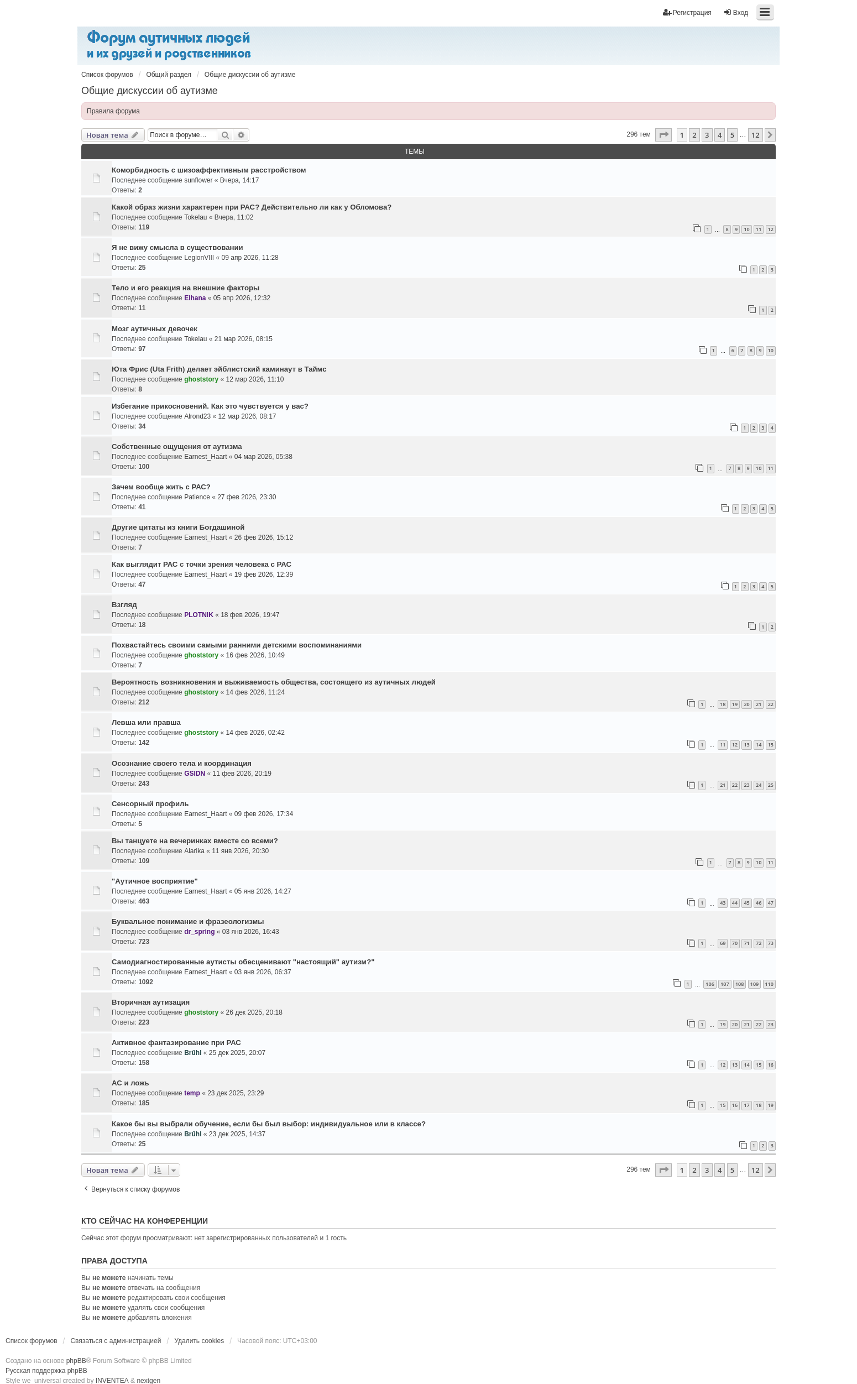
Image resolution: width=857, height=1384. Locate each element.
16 (771, 1064)
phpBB (76, 1361)
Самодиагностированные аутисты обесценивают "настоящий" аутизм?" (243, 962)
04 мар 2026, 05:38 (263, 457)
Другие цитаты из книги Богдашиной (178, 527)
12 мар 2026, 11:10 (255, 379)
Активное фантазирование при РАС (176, 1042)
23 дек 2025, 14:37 (237, 1134)
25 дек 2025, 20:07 (237, 1053)
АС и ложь (130, 1083)
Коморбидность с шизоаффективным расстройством (209, 170)
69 (722, 943)
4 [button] (720, 135)
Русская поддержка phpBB (46, 1371)
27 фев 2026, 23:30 (246, 497)
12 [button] (755, 135)
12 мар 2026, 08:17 (247, 416)
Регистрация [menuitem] (687, 12)
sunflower (198, 180)
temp (192, 1093)
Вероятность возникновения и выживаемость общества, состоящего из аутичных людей (274, 682)
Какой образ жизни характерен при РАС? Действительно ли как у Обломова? (251, 207)
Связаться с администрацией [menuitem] (115, 1341)
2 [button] (694, 135)
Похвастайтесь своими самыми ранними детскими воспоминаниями (237, 645)
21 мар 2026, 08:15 (244, 339)
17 (746, 1105)
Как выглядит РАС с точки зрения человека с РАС (201, 564)
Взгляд (124, 604)
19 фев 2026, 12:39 (263, 574)
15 (771, 744)
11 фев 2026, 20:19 (242, 773)
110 (769, 984)
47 (771, 902)
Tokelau (195, 217)
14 (758, 744)
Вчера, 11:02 (234, 217)
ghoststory (201, 379)
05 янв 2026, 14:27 (262, 891)
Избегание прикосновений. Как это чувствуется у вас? (210, 406)
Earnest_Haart (205, 457)
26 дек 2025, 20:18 (254, 1012)
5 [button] (732, 135)
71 (746, 943)
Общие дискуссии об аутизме (149, 90)
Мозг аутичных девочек (154, 329)
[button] (663, 135)
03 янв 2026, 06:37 (262, 972)
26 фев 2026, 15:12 (263, 537)
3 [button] (707, 135)
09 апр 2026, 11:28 (250, 258)
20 (746, 704)
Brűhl (192, 1053)
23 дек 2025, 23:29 (235, 1093)
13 (746, 744)
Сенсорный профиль (150, 804)
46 (758, 902)
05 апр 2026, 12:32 (241, 298)
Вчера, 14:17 (239, 180)
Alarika (194, 851)
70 (735, 943)
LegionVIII (199, 258)
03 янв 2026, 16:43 (250, 932)
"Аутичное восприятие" (155, 881)
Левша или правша (146, 722)
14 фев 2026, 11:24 (255, 692)
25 (771, 784)
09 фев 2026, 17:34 (263, 814)
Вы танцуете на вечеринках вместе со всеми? (195, 841)
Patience (197, 497)
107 (724, 984)
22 (771, 704)
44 (735, 902)
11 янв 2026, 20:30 (240, 851)
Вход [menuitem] (735, 12)
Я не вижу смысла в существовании (177, 247)
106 (710, 984)
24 (758, 784)
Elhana (195, 298)
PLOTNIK (198, 615)
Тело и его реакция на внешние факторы (185, 288)
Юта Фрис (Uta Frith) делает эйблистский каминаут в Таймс (219, 369)
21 (758, 704)
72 (758, 943)
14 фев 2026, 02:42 (255, 733)
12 (771, 229)
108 (739, 984)
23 (746, 784)
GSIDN (194, 773)
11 (758, 229)
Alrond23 (197, 416)
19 (735, 704)
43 (722, 902)
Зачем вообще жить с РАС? (161, 487)
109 (754, 984)
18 (722, 704)
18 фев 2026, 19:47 (250, 615)
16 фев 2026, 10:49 (255, 655)
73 (771, 943)
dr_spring (199, 932)
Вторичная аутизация (151, 1002)
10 (746, 229)
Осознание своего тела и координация (182, 763)
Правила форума (113, 111)
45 (746, 902)
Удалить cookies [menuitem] (199, 1341)
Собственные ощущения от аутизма (177, 446)
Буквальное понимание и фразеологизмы (188, 921)
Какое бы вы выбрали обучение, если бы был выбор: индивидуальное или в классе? (269, 1124)
